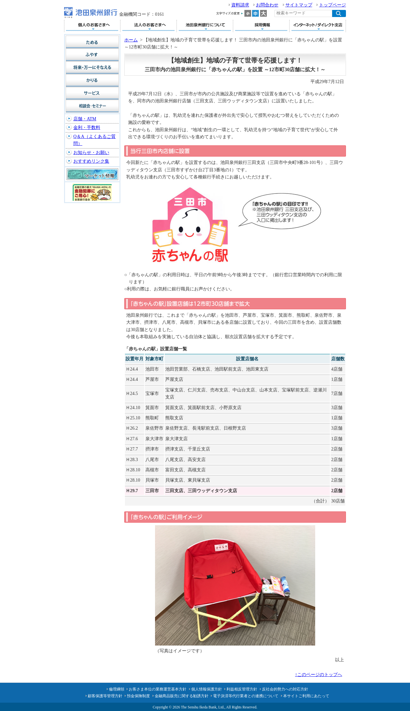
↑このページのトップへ (318, 674)
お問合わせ (267, 5)
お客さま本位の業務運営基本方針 (157, 689)
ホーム (131, 40)
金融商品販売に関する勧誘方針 (182, 696)
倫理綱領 (116, 689)
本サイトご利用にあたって (306, 696)
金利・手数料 (86, 127)
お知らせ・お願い (91, 152)
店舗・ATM (84, 118)
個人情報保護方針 (206, 689)
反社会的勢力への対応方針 (285, 689)
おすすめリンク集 (91, 161)
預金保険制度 (138, 696)
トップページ (332, 5)
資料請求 (240, 5)
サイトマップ (298, 5)
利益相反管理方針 (241, 689)
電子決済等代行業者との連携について (245, 696)
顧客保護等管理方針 (105, 696)
